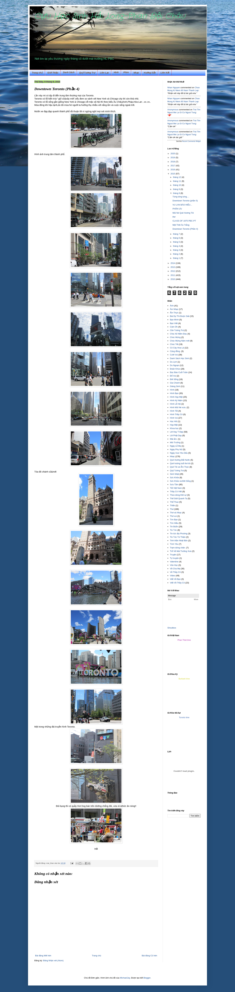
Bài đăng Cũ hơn (149, 955)
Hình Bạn (174, 393)
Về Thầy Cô (175, 572)
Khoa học (174, 428)
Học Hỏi (173, 421)
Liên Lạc (104, 72)
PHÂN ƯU (177, 209)
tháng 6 (177, 238)
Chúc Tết (174, 344)
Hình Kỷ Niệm (176, 400)
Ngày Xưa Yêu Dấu (179, 453)
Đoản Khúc (175, 369)
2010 (173, 279)
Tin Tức (173, 530)
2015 (173, 173)
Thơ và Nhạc (176, 512)
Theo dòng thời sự (178, 495)
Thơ (171, 509)
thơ (173, 217)
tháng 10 (177, 185)
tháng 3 (177, 250)
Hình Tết (174, 411)
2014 (173, 263)
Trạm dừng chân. (177, 547)
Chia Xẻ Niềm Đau (178, 334)
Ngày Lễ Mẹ (175, 446)
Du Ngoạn (174, 365)
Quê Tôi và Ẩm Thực (179, 467)
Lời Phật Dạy (176, 435)
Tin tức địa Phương (178, 533)
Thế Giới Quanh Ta (178, 498)
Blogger (146, 978)
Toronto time (184, 717)
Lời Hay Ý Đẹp (176, 432)
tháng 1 (177, 258)
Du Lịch (173, 362)
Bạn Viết (174, 323)
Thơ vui (173, 516)
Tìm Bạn (174, 519)
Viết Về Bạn (175, 579)
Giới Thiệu (52, 72)
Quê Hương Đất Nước (180, 460)
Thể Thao (174, 502)
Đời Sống (174, 379)
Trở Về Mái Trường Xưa (180, 551)
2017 (173, 165)
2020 (173, 153)
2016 (173, 169)
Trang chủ (37, 72)
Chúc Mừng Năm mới (179, 341)
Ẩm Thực (174, 312)
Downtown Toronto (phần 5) (185, 200)
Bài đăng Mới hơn (43, 955)
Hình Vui (174, 418)
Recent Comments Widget (191, 141)
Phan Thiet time (184, 640)
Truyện (173, 554)
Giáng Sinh (175, 386)
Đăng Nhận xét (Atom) (53, 960)
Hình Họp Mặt (176, 397)
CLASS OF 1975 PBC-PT (184, 221)
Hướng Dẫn (150, 72)
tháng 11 (177, 181)
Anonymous (172, 109)
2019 (173, 157)
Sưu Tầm (174, 484)
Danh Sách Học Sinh (179, 358)
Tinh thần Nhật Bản (178, 540)
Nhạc (136, 72)
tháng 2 (177, 254)
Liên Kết (165, 72)
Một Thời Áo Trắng (180, 225)
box (174, 628)
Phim (126, 72)
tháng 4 (177, 246)
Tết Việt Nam (176, 488)
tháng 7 (177, 234)
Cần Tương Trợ (177, 330)
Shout (170, 628)
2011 (173, 275)
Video (172, 575)
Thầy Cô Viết (176, 491)
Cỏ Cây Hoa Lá (177, 348)
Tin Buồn (174, 526)
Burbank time (184, 679)
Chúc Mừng (175, 337)
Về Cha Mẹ (175, 568)
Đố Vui (173, 376)
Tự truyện (174, 558)
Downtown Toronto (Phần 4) (185, 229)
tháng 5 (177, 242)
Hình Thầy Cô (176, 414)
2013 (173, 267)
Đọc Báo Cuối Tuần (179, 372)
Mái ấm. (173, 439)
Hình (172, 390)
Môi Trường (175, 442)
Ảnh (172, 305)
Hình (116, 72)
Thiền (172, 505)
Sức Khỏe (174, 477)
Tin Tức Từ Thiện (177, 537)
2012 (173, 271)
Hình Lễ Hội (175, 404)
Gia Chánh (175, 383)
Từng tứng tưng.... (180, 196)
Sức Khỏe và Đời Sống (180, 481)
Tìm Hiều (174, 523)
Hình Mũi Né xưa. (178, 407)
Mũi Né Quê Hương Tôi (183, 213)
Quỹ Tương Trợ (87, 72)
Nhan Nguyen (173, 87)
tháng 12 (177, 177)
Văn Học (174, 565)
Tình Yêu (174, 544)
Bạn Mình (174, 319)
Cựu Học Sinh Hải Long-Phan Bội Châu (109, 16)
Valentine (174, 561)
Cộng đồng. (175, 351)
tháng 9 (177, 189)
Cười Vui (174, 355)
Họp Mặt (174, 425)
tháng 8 (177, 193)
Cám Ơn (174, 327)
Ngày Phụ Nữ (176, 449)
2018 (173, 161)
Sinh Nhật (174, 474)
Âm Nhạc (174, 309)
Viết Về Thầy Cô (177, 583)
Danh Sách (68, 72)
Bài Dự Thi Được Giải (179, 316)
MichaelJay (125, 978)
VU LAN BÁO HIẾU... (182, 205)
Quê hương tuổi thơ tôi (180, 463)
